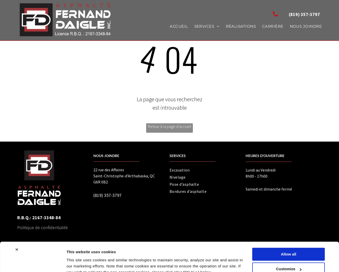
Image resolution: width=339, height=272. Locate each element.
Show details (78, 262)
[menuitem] (175, 26)
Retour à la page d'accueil (169, 126)
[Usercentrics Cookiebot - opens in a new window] (33, 262)
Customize (288, 245)
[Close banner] (16, 225)
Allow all (288, 230)
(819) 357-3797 (107, 195)
